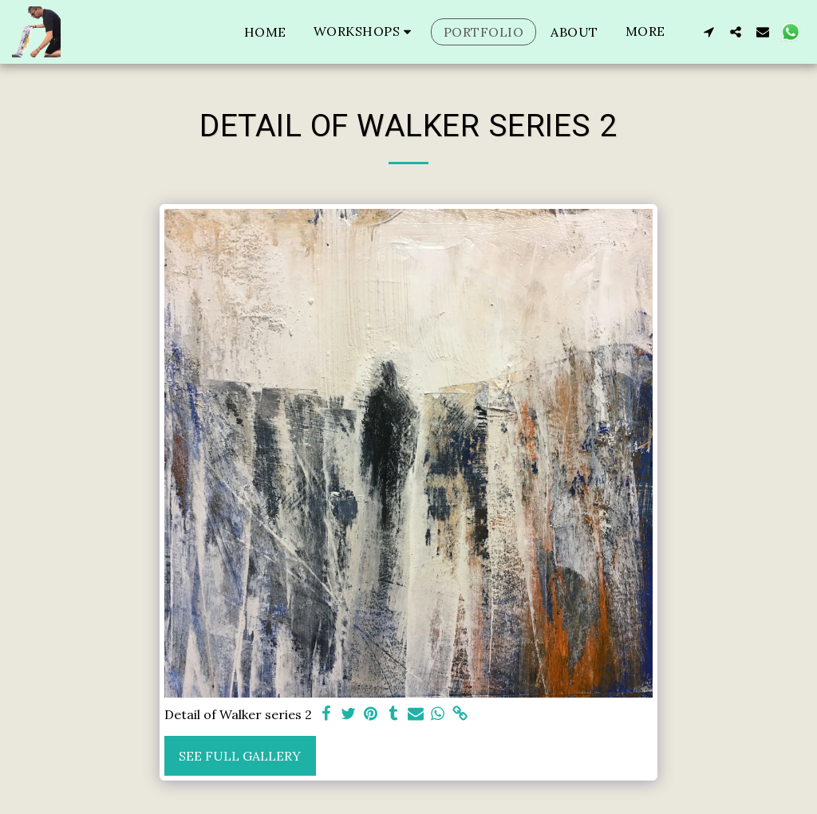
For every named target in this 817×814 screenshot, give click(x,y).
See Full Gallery (240, 756)
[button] (365, 31)
